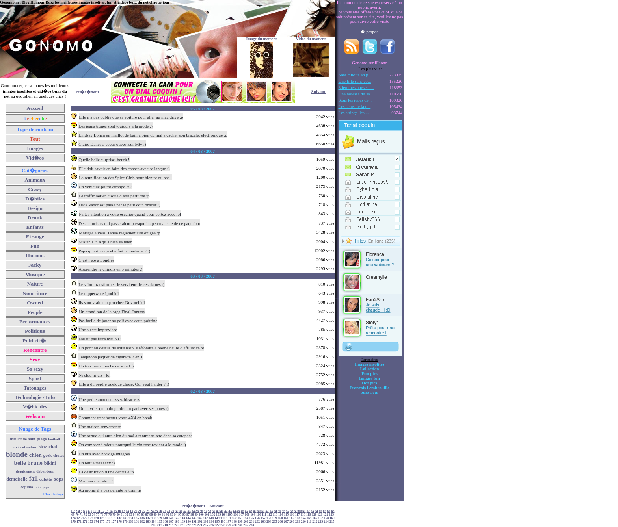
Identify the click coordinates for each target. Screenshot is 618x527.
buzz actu (369, 392)
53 (271, 511)
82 (126, 514)
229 (228, 525)
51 (262, 511)
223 (194, 525)
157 (263, 518)
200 (246, 521)
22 (143, 511)
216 (153, 525)
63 (312, 511)
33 (188, 511)
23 (147, 511)
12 (102, 511)
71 (81, 514)
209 (297, 521)
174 (96, 521)
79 (113, 514)
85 (138, 514)
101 (207, 514)
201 (251, 521)
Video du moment (311, 39)
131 (113, 518)
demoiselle (16, 479)
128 (96, 518)
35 (197, 511)
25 (156, 511)
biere (43, 447)
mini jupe (42, 487)
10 (94, 511)
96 (183, 514)
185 (159, 521)
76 (101, 514)
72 (85, 514)
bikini (50, 463)
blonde (17, 454)
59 (295, 511)
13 (106, 511)
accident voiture (25, 447)
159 (274, 518)
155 (251, 518)
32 (184, 511)
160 (280, 518)
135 (136, 518)
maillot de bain (22, 439)
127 (90, 518)
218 (165, 525)
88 (151, 514)
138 (153, 518)
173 (90, 521)
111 (264, 514)
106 (235, 514)
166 (314, 518)
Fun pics (369, 373)
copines (26, 487)
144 (188, 518)
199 (240, 521)
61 (303, 511)
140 (165, 518)
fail (33, 478)
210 (303, 521)
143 (182, 518)
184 (153, 521)
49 (254, 511)
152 (234, 518)
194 (211, 521)
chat (52, 446)
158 (269, 518)
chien (35, 455)
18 (127, 511)
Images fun (369, 378)
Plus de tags (53, 494)
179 (125, 521)
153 (240, 518)
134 (130, 518)
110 (258, 514)
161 (286, 518)
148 (211, 518)
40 (217, 511)
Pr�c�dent (87, 91)
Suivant (318, 91)
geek (47, 455)
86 (142, 514)
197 (228, 521)
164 (303, 518)
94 (175, 514)
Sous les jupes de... (355, 100)
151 (228, 518)
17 (123, 511)
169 (332, 518)
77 (105, 514)
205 (274, 521)
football (54, 439)
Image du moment (261, 39)
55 (279, 511)
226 (211, 525)
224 (200, 525)
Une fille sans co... (355, 81)
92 (167, 514)
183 (148, 521)
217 (159, 525)
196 (222, 521)
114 (280, 514)
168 (326, 518)
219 (171, 525)
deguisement (25, 471)
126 (84, 518)
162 (291, 518)
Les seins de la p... (355, 106)
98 (192, 514)
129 (101, 518)
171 (79, 521)
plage (42, 438)
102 (212, 514)
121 (320, 514)
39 (213, 511)
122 (325, 514)
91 (163, 514)
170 (73, 521)
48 (250, 511)
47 (246, 511)
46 (242, 511)
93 (171, 514)
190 (188, 521)
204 (269, 521)
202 (257, 521)
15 (115, 511)
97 (188, 514)
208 (291, 521)
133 (125, 518)
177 (113, 521)
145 (194, 518)
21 (139, 511)
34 (193, 511)
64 (316, 511)
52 (266, 511)
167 (320, 518)
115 (286, 514)
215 (332, 521)
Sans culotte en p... (355, 74)
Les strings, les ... (354, 112)
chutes (58, 455)
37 (205, 511)
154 (245, 518)
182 (142, 521)
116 (291, 514)
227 (217, 525)
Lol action (369, 368)
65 (320, 511)
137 (148, 518)
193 (205, 521)
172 (84, 521)
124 (73, 518)
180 (131, 521)
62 (308, 511)
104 (224, 514)
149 (217, 518)
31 (180, 511)
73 (89, 514)
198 (234, 521)
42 (225, 511)
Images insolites (369, 364)
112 (269, 514)
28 (168, 511)
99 (196, 514)
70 (76, 514)
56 (283, 511)
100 (201, 514)
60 (300, 511)
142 (176, 518)
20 (135, 511)
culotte (45, 479)
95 (179, 514)
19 (131, 511)
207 (286, 521)
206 (280, 521)
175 (102, 521)
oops (58, 479)
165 (309, 518)
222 (188, 525)
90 (159, 514)
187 (171, 521)
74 (93, 514)
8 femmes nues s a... (356, 87)
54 (275, 511)
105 (230, 514)
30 (176, 511)
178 (119, 521)
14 (110, 511)
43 (230, 511)
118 (303, 514)
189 (182, 521)
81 (122, 514)
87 (147, 514)
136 (142, 518)
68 (332, 511)
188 (176, 521)
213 (320, 521)
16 (119, 511)
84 (134, 514)
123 (331, 514)
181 (136, 521)
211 (309, 521)
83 (130, 514)
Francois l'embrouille (369, 387)
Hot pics (369, 382)
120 (314, 514)
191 (194, 521)
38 (209, 511)
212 (314, 521)
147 (205, 518)
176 (107, 521)
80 (118, 514)
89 (154, 514)
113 (275, 514)
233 (251, 525)
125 (79, 518)
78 (110, 514)
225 (205, 525)
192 (200, 521)
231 (240, 525)
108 (247, 514)
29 (172, 511)
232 (245, 525)
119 (308, 514)
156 (257, 518)
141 (171, 518)
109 (252, 514)
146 (200, 518)
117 (297, 514)
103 (218, 514)
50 (259, 511)
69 (72, 514)
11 (99, 511)
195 (217, 521)
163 (297, 518)
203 (263, 521)
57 (287, 511)
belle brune (28, 463)
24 (152, 511)
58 (291, 511)
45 (238, 511)
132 (119, 518)
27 (164, 511)
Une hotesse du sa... (356, 93)
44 (234, 511)
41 (221, 511)
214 (326, 521)
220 (176, 525)
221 (182, 525)
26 (160, 511)
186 (165, 521)
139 (159, 518)
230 (234, 525)
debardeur (45, 471)
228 (222, 525)
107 (241, 514)
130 (107, 518)
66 (324, 511)
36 (201, 511)
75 (97, 514)
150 (222, 518)
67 (328, 511)
